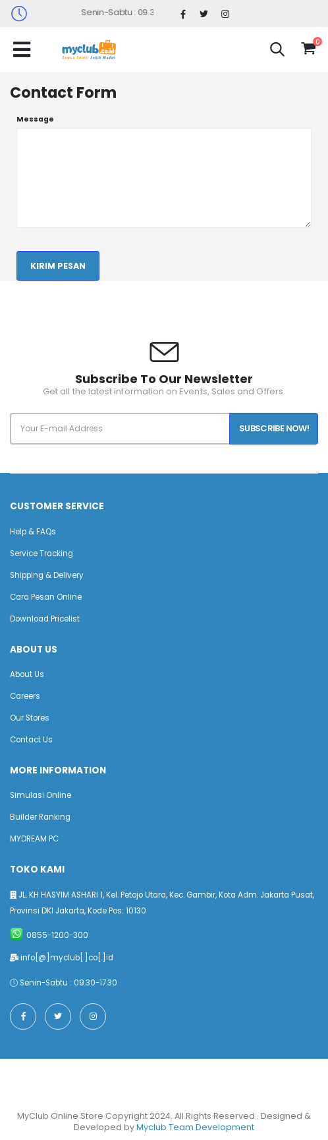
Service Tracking (41, 553)
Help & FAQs (33, 531)
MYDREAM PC (34, 839)
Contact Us (31, 739)
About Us (27, 674)
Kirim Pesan (58, 265)
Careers (25, 696)
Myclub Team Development (195, 1127)
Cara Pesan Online (46, 597)
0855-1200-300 (57, 935)
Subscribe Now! (274, 428)
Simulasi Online (40, 795)
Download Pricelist (45, 619)
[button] (277, 51)
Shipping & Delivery (47, 575)
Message (35, 119)
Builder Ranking (40, 817)
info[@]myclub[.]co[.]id (66, 957)
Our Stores (29, 718)
